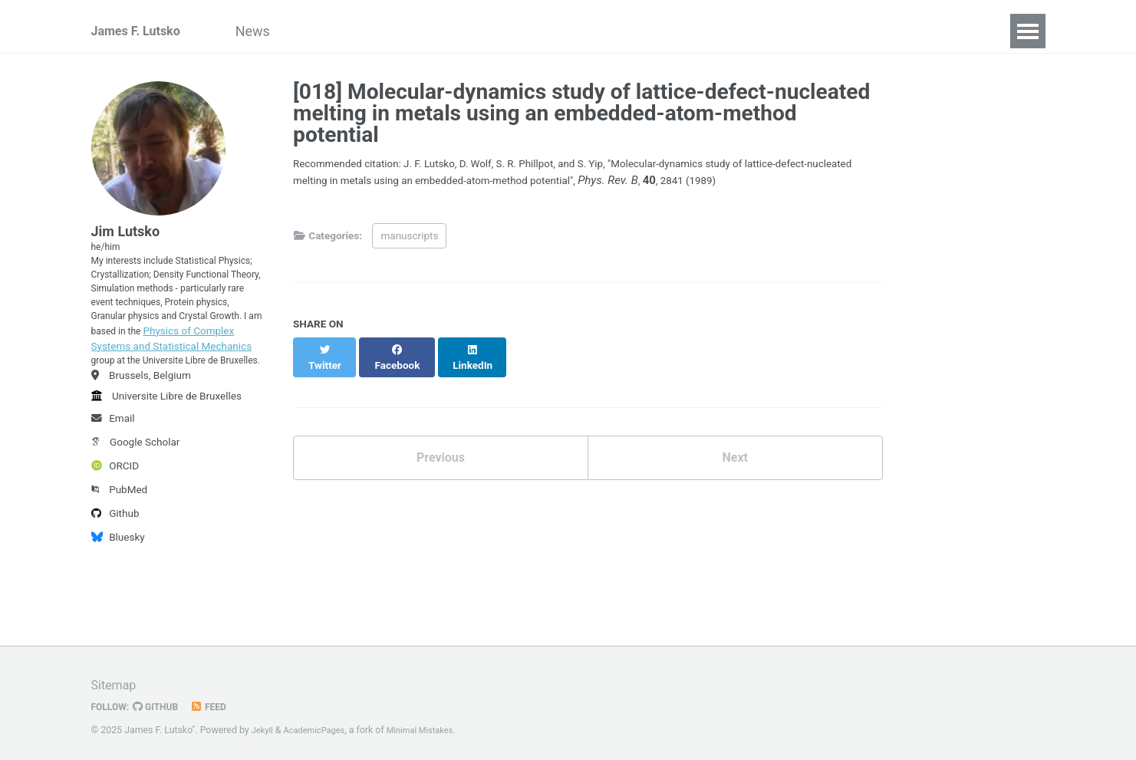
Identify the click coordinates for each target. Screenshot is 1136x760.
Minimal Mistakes (434, 725)
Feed (219, 702)
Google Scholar (135, 515)
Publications (360, 31)
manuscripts (409, 239)
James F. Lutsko (141, 31)
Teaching (454, 31)
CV (519, 31)
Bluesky (118, 610)
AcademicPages (320, 725)
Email (113, 491)
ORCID (115, 539)
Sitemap (116, 680)
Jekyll (264, 725)
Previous (440, 451)
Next (734, 451)
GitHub (162, 702)
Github (115, 587)
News (277, 31)
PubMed (119, 563)
